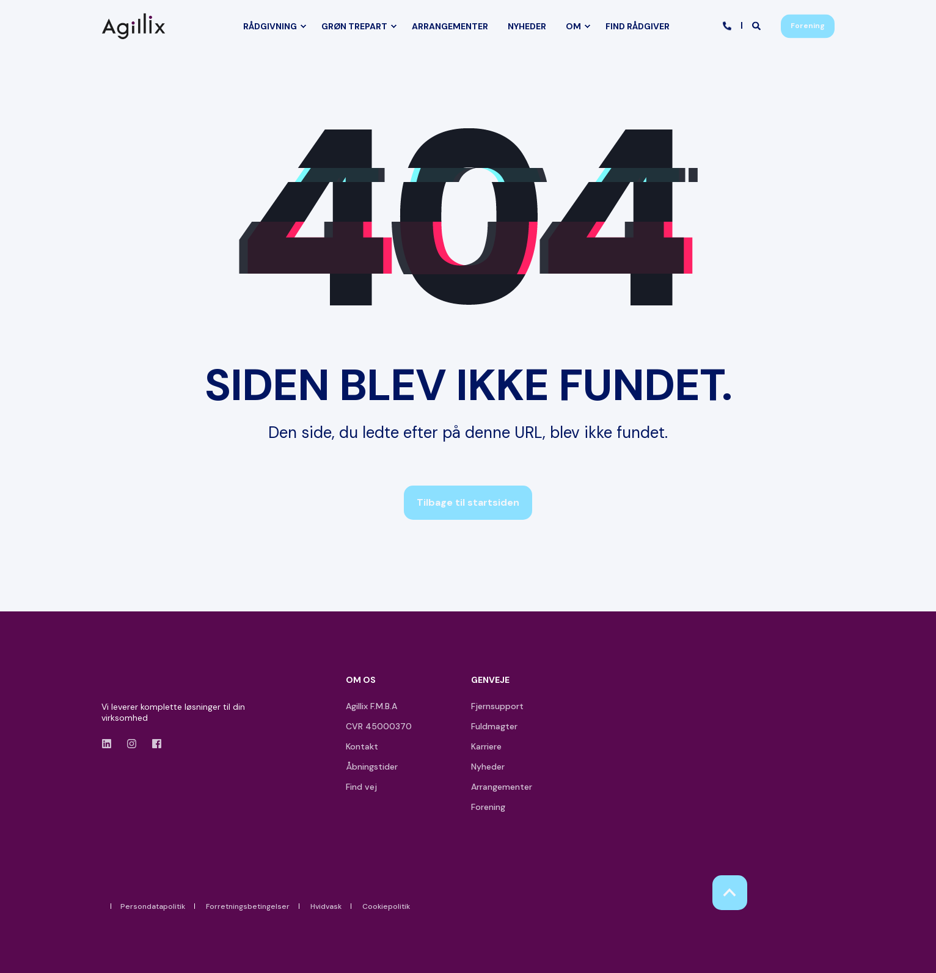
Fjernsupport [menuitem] (497, 706)
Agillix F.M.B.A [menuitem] (371, 706)
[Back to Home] (136, 26)
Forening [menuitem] (488, 806)
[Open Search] (757, 25)
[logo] (136, 683)
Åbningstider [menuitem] (372, 766)
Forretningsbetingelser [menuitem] (248, 906)
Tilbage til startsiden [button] (468, 502)
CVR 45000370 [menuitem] (379, 726)
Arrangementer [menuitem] (501, 786)
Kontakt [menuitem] (362, 746)
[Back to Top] (729, 892)
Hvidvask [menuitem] (326, 906)
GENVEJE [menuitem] (490, 680)
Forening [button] (808, 26)
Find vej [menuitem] (361, 786)
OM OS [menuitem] (361, 680)
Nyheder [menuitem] (488, 766)
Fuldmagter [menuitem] (494, 726)
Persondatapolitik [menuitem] (152, 906)
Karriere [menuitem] (486, 746)
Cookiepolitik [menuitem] (386, 906)
